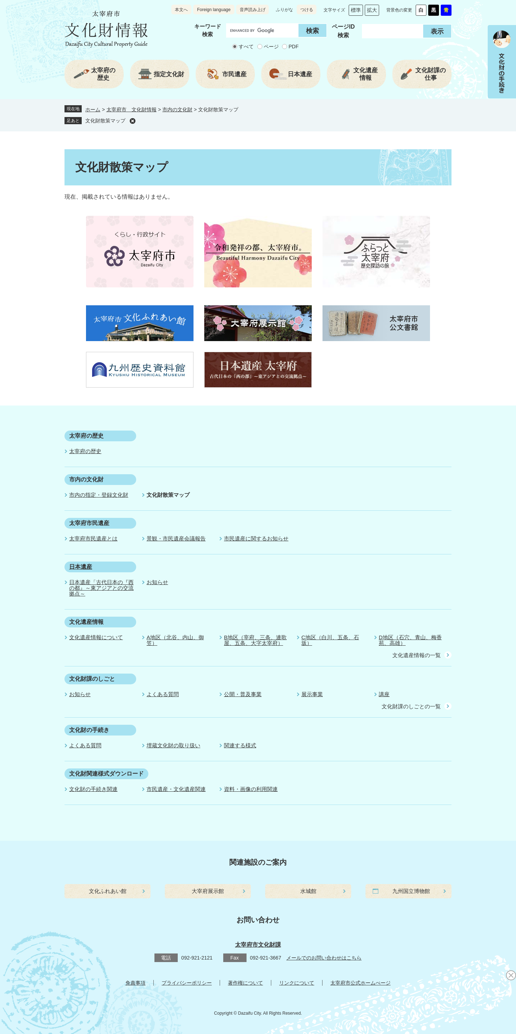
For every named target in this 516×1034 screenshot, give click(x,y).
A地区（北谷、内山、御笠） (175, 640)
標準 (356, 10)
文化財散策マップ (105, 120)
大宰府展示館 (208, 891)
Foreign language (213, 9)
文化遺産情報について (96, 637)
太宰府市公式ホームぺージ (360, 983)
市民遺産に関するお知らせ (256, 538)
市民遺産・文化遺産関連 (176, 789)
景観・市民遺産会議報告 (176, 538)
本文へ (181, 9)
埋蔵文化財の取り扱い (173, 745)
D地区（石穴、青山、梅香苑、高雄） (410, 640)
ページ (271, 46)
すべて (246, 46)
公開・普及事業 (243, 694)
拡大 (372, 10)
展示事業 (312, 694)
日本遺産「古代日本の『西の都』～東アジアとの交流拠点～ (101, 588)
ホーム (92, 109)
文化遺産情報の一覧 (416, 655)
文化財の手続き (89, 730)
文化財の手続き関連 (93, 789)
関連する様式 (240, 745)
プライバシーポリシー (187, 983)
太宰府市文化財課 (258, 945)
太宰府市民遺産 (89, 523)
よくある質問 (163, 694)
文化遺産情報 (86, 622)
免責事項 (135, 983)
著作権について (245, 983)
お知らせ (157, 582)
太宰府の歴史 (86, 436)
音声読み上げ (253, 9)
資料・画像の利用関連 (251, 789)
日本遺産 (80, 567)
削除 (132, 121)
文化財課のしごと (92, 679)
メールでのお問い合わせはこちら (324, 958)
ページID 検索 (343, 31)
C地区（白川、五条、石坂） (330, 640)
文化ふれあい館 (107, 891)
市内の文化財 (177, 109)
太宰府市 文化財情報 (131, 109)
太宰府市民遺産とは (93, 538)
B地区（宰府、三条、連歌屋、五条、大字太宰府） (255, 640)
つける (306, 9)
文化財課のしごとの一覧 (411, 706)
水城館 (308, 891)
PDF (293, 46)
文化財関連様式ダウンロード (106, 774)
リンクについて (296, 983)
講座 (384, 694)
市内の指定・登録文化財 (98, 495)
